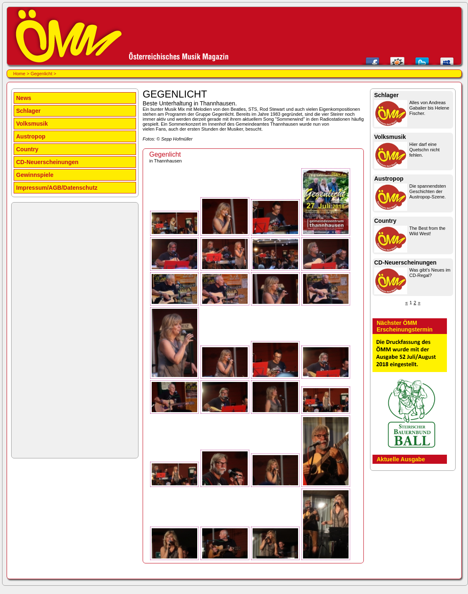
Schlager (28, 110)
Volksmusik (32, 123)
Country (27, 149)
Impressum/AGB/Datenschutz (57, 187)
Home (19, 73)
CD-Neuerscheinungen (47, 162)
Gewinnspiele (34, 175)
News (23, 98)
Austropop (30, 136)
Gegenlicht (42, 73)
